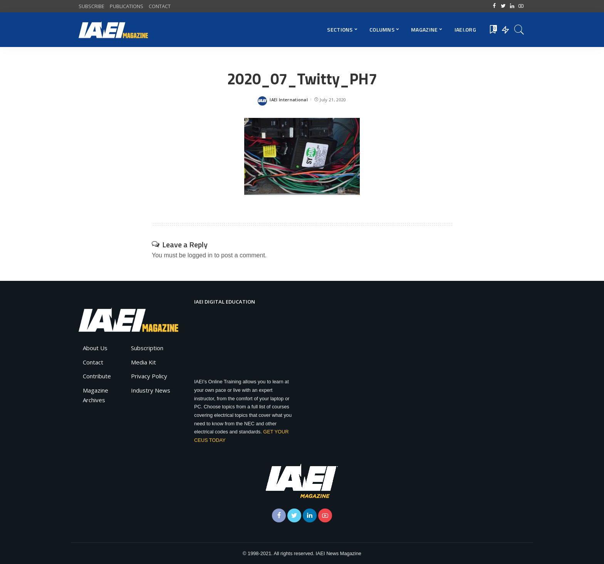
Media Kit (143, 362)
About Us (95, 348)
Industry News (150, 390)
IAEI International (289, 99)
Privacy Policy (149, 376)
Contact (93, 362)
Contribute (97, 376)
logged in (200, 255)
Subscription (147, 348)
